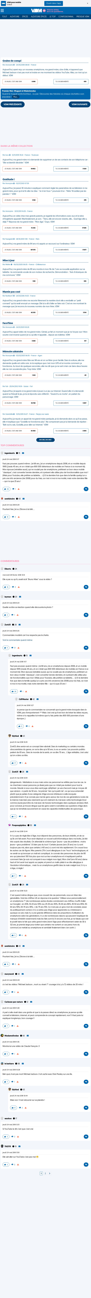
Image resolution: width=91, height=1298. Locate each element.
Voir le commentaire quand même (17, 640)
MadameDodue (12, 1036)
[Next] (49, 1173)
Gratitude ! (9, 179)
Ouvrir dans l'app (53, 3)
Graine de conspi (12, 61)
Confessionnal (66, 17)
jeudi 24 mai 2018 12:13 (11, 1125)
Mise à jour (9, 260)
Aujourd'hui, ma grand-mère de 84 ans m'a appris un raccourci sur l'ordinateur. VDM (39, 244)
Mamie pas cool (11, 292)
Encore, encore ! (45, 440)
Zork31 (8, 625)
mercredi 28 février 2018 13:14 (14, 575)
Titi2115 (8, 1147)
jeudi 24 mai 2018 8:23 (11, 603)
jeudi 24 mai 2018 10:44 (19, 1096)
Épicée (25, 17)
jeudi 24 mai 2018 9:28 (11, 1008)
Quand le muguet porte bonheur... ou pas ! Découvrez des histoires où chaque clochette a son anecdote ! (43, 94)
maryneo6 (9, 974)
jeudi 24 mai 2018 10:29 (18, 742)
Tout (4, 17)
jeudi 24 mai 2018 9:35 (11, 1042)
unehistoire (10, 499)
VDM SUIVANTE (79, 104)
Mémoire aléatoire (13, 352)
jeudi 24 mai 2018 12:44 (18, 831)
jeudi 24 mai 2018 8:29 (11, 505)
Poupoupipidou (19, 825)
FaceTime (8, 323)
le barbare (9, 1064)
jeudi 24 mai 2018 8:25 (11, 631)
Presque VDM (82, 17)
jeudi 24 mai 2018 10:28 (11, 1070)
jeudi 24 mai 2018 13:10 (11, 1153)
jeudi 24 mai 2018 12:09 (18, 778)
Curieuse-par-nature (14, 1002)
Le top (53, 17)
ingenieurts (10, 453)
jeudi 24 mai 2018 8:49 (11, 980)
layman (8, 597)
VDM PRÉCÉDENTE (13, 104)
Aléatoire (14, 17)
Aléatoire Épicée (39, 17)
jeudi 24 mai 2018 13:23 (18, 891)
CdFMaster (24, 699)
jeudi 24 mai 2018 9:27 (25, 705)
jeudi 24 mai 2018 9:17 (11, 459)
